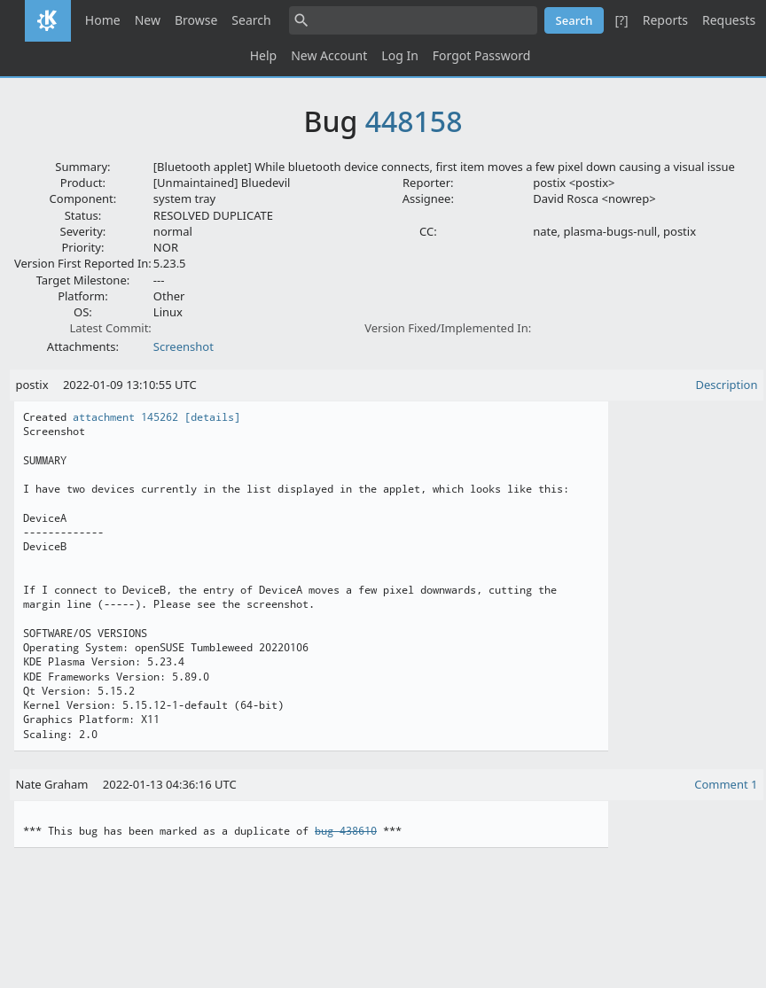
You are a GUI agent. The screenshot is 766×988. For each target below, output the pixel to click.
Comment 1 (725, 784)
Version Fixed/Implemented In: (447, 328)
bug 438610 (346, 831)
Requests (728, 20)
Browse (196, 20)
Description (727, 385)
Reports (665, 20)
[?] (621, 20)
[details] (212, 417)
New (147, 20)
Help (263, 55)
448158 (414, 121)
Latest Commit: (110, 328)
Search (250, 20)
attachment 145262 (125, 417)
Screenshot (183, 346)
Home (103, 20)
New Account (329, 55)
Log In (399, 55)
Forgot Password (481, 55)
